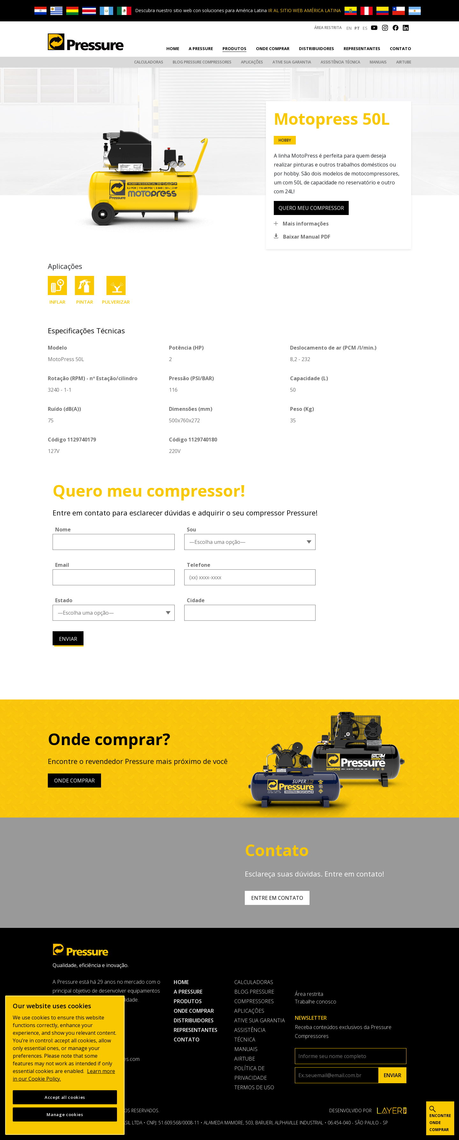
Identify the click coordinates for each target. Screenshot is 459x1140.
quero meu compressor (311, 207)
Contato (400, 48)
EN (349, 28)
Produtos (234, 48)
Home (172, 48)
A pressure (201, 48)
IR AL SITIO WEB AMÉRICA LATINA (304, 10)
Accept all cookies (65, 1097)
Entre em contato (277, 897)
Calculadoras (148, 62)
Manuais (378, 62)
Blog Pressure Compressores (202, 62)
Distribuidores (316, 48)
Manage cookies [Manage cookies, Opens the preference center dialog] (65, 1114)
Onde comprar (272, 48)
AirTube (403, 62)
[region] (65, 1065)
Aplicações (252, 62)
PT (357, 28)
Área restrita (328, 27)
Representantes (362, 48)
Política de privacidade (250, 1073)
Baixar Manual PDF (306, 236)
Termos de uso (254, 1087)
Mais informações (306, 223)
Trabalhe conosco (315, 1001)
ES (365, 28)
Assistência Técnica (340, 62)
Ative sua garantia (292, 62)
